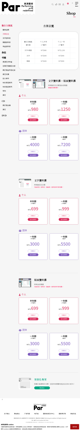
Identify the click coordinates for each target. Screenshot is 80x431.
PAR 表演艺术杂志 (40, 407)
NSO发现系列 (7, 82)
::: (72, 3)
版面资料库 (7, 42)
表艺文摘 (6, 74)
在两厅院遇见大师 (9, 66)
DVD (4, 115)
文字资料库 (7, 38)
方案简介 (33, 116)
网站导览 (73, 414)
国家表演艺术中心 (48, 414)
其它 (4, 95)
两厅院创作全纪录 (9, 70)
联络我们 (42, 388)
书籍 (4, 57)
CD (3, 100)
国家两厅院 (62, 414)
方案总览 (6, 34)
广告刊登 (27, 414)
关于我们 (7, 414)
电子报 (36, 414)
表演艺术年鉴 (7, 62)
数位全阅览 (7, 25)
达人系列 (6, 78)
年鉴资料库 (7, 46)
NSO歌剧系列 (7, 87)
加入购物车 (33, 120)
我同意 (75, 427)
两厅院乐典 (7, 105)
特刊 (4, 91)
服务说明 (6, 30)
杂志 (4, 52)
